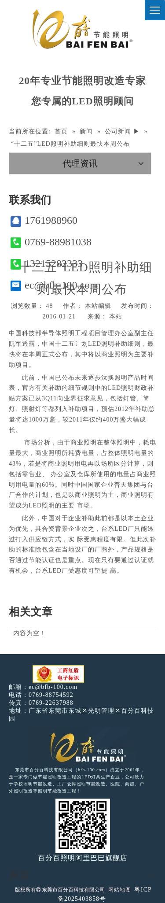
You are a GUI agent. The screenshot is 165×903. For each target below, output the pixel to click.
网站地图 (119, 890)
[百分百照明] (82, 29)
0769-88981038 (51, 242)
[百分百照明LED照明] (82, 746)
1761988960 (44, 220)
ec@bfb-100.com (54, 285)
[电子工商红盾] (58, 674)
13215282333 (47, 264)
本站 (115, 316)
